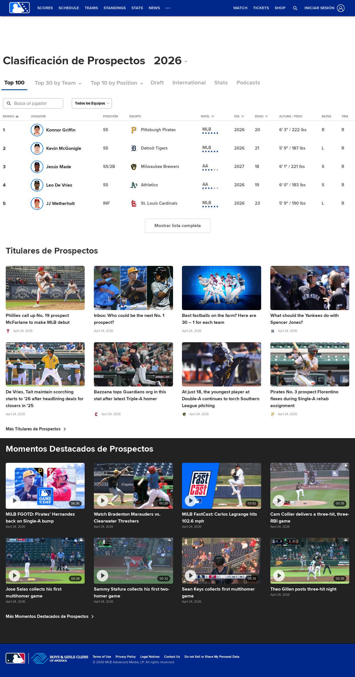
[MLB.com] (15, 658)
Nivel (207, 116)
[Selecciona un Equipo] (92, 103)
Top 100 (14, 83)
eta (239, 116)
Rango (11, 116)
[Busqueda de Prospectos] (33, 103)
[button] (295, 8)
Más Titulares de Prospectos (36, 429)
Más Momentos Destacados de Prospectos (50, 616)
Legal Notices (150, 657)
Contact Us (172, 657)
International (189, 83)
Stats (221, 83)
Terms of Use (102, 657)
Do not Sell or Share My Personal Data (212, 657)
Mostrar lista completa (177, 226)
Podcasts (248, 83)
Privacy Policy (126, 657)
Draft (157, 83)
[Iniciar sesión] (323, 8)
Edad (261, 116)
